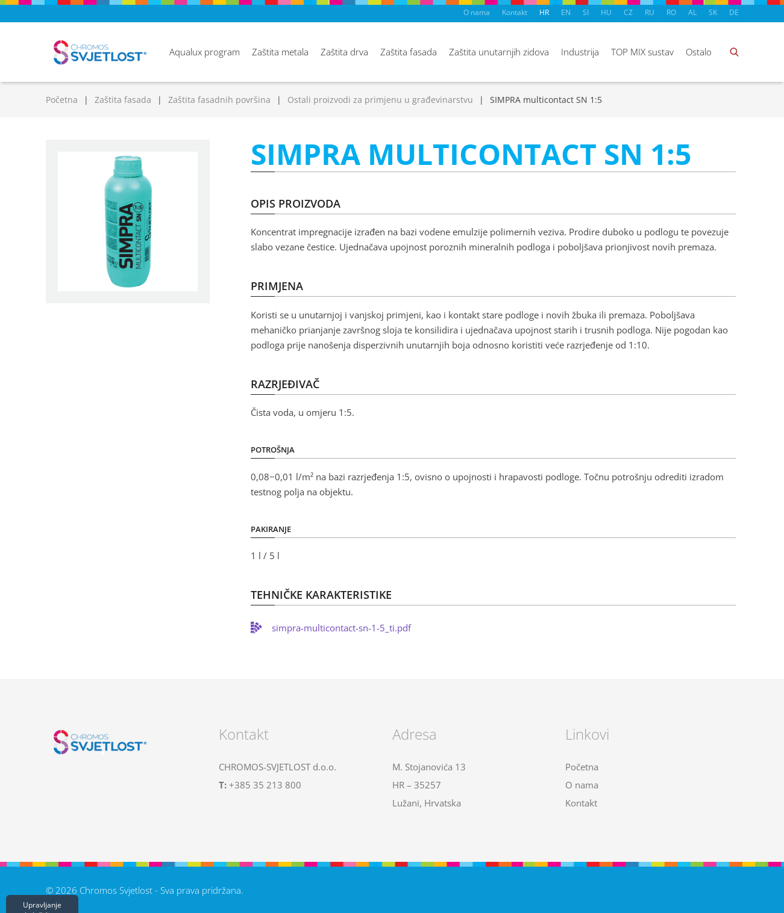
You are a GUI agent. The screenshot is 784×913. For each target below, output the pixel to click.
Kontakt (514, 12)
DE (734, 12)
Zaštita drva (344, 52)
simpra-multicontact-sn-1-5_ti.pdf (341, 628)
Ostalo (699, 52)
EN (566, 12)
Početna (62, 99)
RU (649, 12)
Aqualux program (204, 52)
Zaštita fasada (408, 52)
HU (606, 12)
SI (586, 12)
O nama (476, 12)
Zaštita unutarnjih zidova (499, 52)
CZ (628, 12)
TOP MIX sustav (642, 52)
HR (544, 12)
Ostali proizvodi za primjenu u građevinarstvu (380, 99)
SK (713, 12)
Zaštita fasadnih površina (219, 99)
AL (692, 12)
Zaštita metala (280, 52)
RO (671, 12)
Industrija (580, 52)
